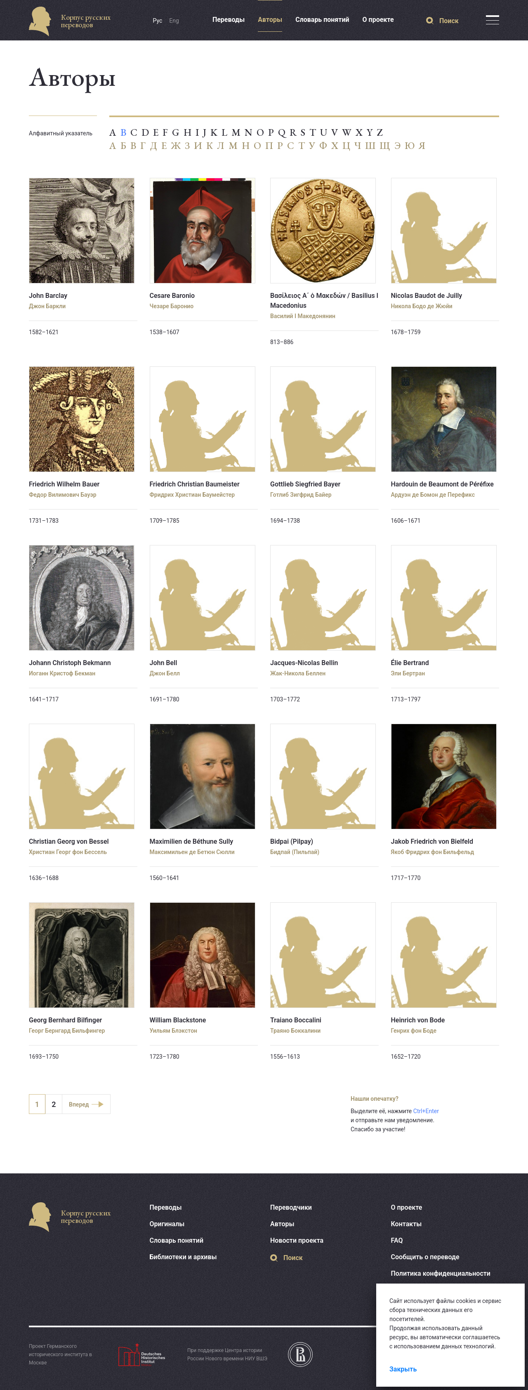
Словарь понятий (322, 20)
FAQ (397, 1240)
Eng (174, 20)
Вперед (79, 1104)
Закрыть (403, 1369)
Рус (158, 20)
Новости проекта (296, 1240)
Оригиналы (167, 1224)
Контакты (406, 1224)
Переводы (228, 20)
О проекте (378, 20)
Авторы (270, 20)
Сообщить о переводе (425, 1257)
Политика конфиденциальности (440, 1273)
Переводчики (291, 1207)
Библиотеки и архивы (183, 1257)
